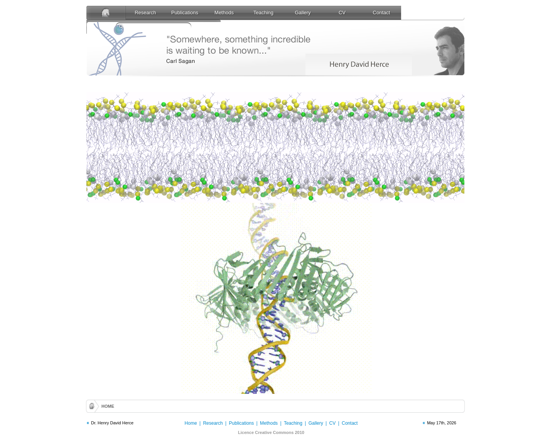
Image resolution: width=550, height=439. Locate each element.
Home (191, 423)
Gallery (302, 12)
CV (342, 12)
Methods (224, 12)
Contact (381, 12)
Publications (184, 12)
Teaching (263, 12)
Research (145, 12)
